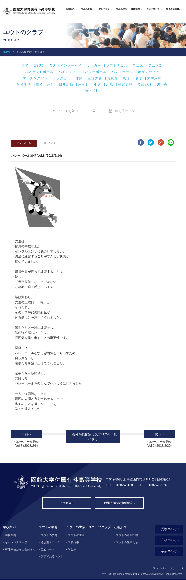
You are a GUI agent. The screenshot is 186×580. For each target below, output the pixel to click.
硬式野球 (125, 84)
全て (25, 65)
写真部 (112, 78)
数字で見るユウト (52, 556)
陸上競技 (92, 91)
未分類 (83, 84)
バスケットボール (39, 71)
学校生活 (24, 84)
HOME (7, 51)
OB (52, 65)
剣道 (126, 78)
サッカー (94, 65)
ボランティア (149, 71)
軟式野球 (145, 84)
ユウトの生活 (76, 535)
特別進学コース (50, 542)
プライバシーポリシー (167, 568)
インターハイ (71, 65)
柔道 (97, 84)
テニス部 (155, 65)
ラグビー (63, 78)
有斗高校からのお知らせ (20, 549)
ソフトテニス (117, 65)
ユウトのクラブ (99, 527)
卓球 (138, 78)
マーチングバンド (37, 78)
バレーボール (96, 71)
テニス (138, 65)
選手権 (162, 84)
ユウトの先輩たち (127, 542)
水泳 (109, 84)
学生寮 (72, 549)
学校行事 (73, 542)
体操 (79, 78)
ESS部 (39, 65)
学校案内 (10, 535)
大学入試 (154, 78)
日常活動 (66, 84)
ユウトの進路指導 (127, 535)
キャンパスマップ (16, 542)
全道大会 (95, 78)
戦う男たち (45, 84)
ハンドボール (122, 71)
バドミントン (69, 71)
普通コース (48, 549)
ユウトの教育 (49, 535)
